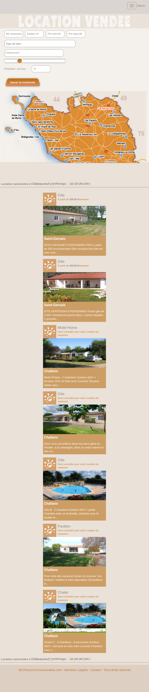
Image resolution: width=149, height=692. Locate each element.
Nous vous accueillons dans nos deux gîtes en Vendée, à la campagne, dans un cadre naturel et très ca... (73, 447)
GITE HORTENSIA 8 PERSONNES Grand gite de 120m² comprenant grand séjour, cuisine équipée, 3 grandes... (74, 315)
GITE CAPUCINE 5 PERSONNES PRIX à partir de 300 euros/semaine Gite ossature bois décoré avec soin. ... (73, 248)
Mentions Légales (76, 670)
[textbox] (36, 44)
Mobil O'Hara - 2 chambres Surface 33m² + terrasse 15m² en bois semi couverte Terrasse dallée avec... (71, 381)
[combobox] (40, 43)
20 (76, 183)
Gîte (61, 195)
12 (72, 183)
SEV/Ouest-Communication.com (40, 670)
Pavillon (64, 526)
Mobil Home (67, 327)
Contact (96, 670)
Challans (51, 371)
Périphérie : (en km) (14, 69)
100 (86, 183)
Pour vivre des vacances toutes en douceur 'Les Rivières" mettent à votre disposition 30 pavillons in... (73, 579)
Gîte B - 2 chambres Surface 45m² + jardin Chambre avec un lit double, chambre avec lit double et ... (71, 513)
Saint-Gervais (54, 238)
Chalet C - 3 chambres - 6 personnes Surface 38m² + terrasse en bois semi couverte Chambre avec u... (73, 646)
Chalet (63, 592)
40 (81, 183)
